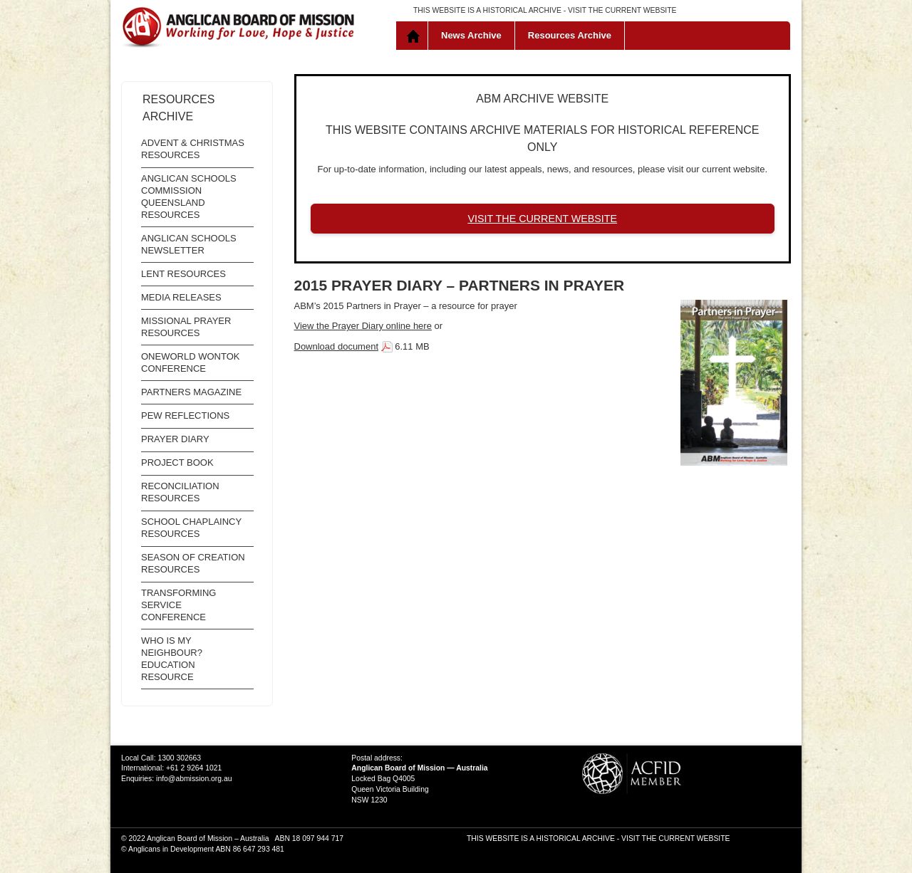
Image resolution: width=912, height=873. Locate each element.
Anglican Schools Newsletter (189, 244)
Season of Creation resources (193, 563)
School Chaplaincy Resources (191, 527)
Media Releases (181, 297)
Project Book (177, 462)
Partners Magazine (191, 392)
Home (415, 35)
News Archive (471, 35)
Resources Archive (569, 35)
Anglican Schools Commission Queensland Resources (189, 196)
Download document (336, 346)
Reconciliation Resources (180, 492)
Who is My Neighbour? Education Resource (171, 658)
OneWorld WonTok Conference (190, 362)
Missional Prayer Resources (186, 326)
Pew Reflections (185, 415)
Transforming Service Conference (178, 604)
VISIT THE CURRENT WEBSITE (622, 10)
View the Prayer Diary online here (363, 325)
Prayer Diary (175, 439)
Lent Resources (183, 273)
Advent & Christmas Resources (192, 148)
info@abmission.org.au (194, 779)
